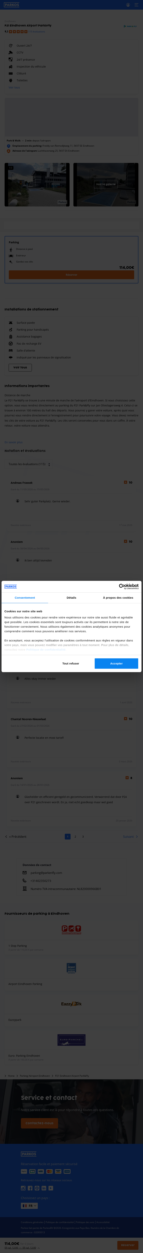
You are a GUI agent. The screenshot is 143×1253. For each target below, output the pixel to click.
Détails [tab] (71, 597)
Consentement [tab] (25, 597)
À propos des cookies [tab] (118, 597)
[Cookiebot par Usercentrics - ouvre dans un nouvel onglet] (122, 586)
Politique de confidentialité (46, 649)
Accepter (116, 663)
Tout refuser (70, 663)
